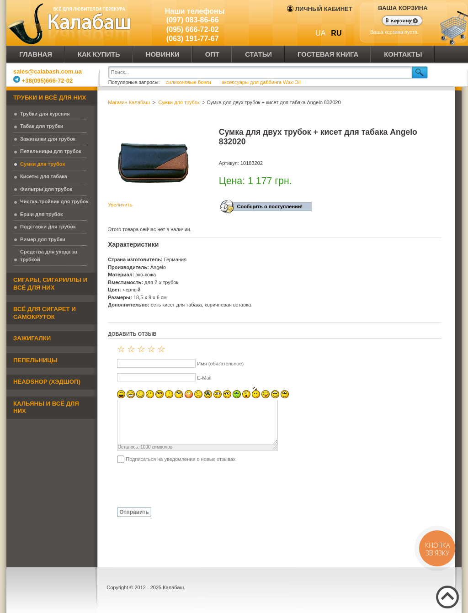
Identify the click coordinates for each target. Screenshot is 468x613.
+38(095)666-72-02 (43, 80)
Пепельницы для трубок (50, 151)
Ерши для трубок (41, 214)
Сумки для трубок (42, 164)
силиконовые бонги (189, 82)
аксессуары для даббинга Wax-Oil (261, 82)
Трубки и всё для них (49, 97)
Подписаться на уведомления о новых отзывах (180, 459)
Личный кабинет (319, 8)
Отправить (134, 512)
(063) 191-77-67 (192, 38)
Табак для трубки (42, 126)
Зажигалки (32, 338)
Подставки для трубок (48, 226)
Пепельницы (35, 360)
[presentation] (177, 484)
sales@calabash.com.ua (47, 71)
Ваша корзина (403, 8)
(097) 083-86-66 (192, 20)
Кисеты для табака (43, 176)
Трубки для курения (45, 113)
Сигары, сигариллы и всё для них (50, 283)
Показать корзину (396, 21)
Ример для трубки (42, 239)
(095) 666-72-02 (192, 29)
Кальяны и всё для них (46, 407)
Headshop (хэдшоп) (46, 381)
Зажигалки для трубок (47, 139)
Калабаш (70, 23)
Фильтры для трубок (46, 189)
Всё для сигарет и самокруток (44, 313)
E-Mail (204, 377)
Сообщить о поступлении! (270, 206)
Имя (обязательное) (220, 363)
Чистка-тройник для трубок (54, 201)
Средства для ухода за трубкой (48, 255)
